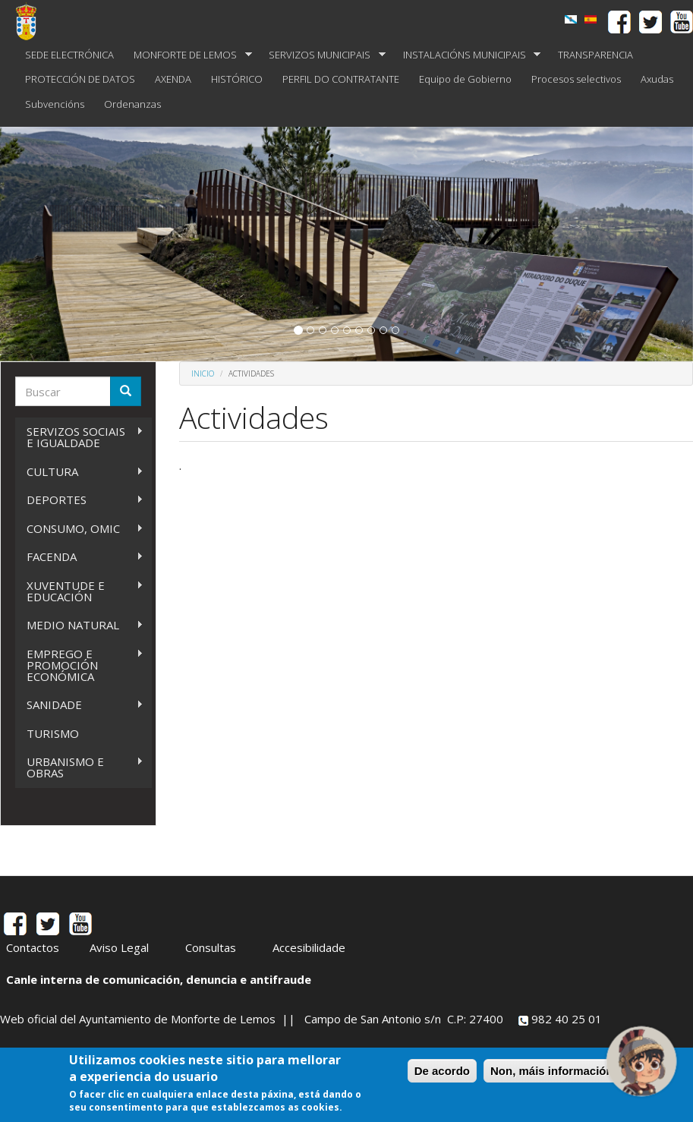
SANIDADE (79, 705)
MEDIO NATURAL (79, 625)
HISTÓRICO (237, 79)
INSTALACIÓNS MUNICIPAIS (467, 55)
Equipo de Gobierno (465, 79)
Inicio (202, 373)
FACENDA (79, 557)
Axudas (657, 79)
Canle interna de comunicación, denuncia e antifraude (158, 979)
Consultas (210, 947)
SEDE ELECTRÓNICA (69, 54)
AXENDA (173, 79)
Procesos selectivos (576, 79)
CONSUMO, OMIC (79, 529)
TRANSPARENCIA (595, 54)
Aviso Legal (119, 947)
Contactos (32, 947)
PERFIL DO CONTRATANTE (340, 79)
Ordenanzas (132, 104)
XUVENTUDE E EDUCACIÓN (79, 591)
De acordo (442, 1070)
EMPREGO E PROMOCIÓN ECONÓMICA (79, 665)
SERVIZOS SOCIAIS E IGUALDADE (79, 437)
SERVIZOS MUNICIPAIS (322, 55)
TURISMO (53, 733)
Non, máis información (551, 1070)
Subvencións (54, 104)
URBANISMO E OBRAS (79, 767)
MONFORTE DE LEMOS (188, 55)
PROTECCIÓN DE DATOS (80, 79)
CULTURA (79, 472)
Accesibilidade (308, 947)
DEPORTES (79, 500)
